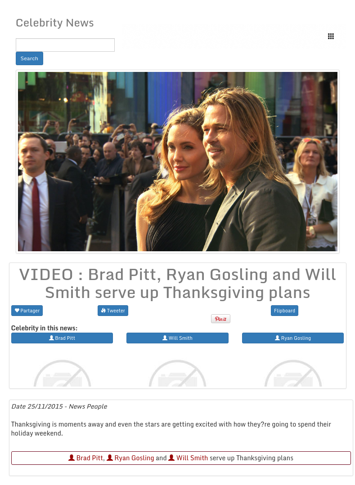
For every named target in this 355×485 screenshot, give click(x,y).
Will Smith (188, 458)
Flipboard (284, 310)
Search (30, 58)
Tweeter (113, 310)
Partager (27, 310)
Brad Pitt (85, 458)
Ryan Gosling (130, 458)
